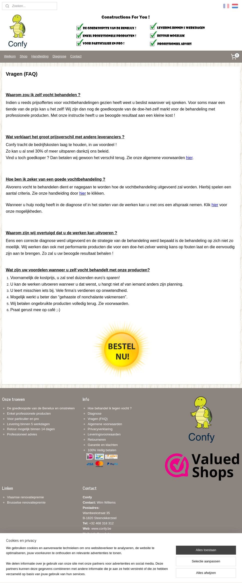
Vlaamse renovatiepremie (25, 497)
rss (110, 573)
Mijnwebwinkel (165, 573)
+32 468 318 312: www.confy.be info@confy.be (98, 528)
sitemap (101, 573)
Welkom (10, 56)
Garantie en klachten (103, 445)
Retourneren (97, 439)
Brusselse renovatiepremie (26, 502)
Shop (23, 56)
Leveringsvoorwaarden (104, 434)
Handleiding (40, 56)
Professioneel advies (22, 434)
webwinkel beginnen (126, 573)
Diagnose (59, 56)
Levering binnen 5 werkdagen (28, 424)
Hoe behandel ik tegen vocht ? (110, 408)
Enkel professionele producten (29, 413)
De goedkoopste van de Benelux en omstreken (41, 408)
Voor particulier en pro (23, 419)
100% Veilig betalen (102, 450)
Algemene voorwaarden (105, 424)
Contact (76, 56)
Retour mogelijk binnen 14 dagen (31, 429)
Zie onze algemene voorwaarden (159, 157)
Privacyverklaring (100, 429)
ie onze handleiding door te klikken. (70, 193)
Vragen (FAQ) (98, 419)
